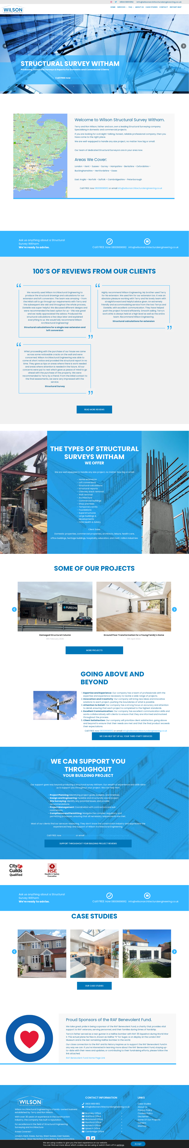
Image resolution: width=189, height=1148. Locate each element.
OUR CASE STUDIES (94, 985)
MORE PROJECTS (94, 650)
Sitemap (142, 1126)
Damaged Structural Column (55, 635)
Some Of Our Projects (149, 1119)
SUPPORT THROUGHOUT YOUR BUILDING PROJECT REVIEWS (88, 843)
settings (120, 1145)
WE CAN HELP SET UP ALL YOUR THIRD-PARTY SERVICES (125, 736)
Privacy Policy (145, 1110)
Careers (142, 1122)
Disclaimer (143, 1116)
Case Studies (144, 1103)
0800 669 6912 (126, 2)
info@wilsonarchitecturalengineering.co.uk (159, 2)
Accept (138, 1144)
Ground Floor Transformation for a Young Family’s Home (134, 635)
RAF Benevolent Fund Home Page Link (85, 1057)
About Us (142, 1106)
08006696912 (78, 78)
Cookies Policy (145, 1113)
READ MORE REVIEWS (94, 409)
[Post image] (42, 953)
